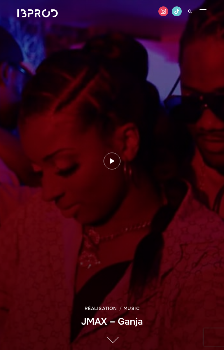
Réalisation (101, 308)
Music (131, 308)
